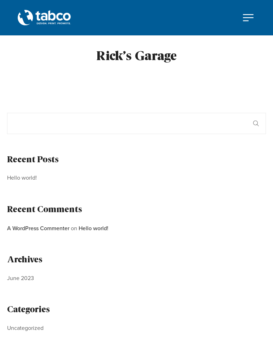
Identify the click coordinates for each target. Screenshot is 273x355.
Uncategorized (25, 328)
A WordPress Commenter (38, 228)
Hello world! (22, 178)
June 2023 (20, 278)
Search (256, 123)
